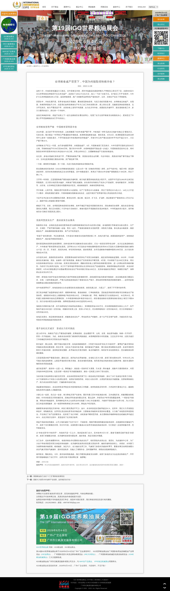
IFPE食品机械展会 (101, 561)
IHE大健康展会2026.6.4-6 (9, 45)
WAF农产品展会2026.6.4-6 (8, 52)
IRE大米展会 (90, 554)
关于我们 (129, 7)
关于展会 (54, 7)
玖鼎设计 (105, 580)
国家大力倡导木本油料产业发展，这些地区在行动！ (52, 480)
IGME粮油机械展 (105, 583)
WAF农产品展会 (85, 561)
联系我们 (98, 580)
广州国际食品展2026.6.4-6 (9, 60)
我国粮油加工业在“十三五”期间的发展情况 (48, 476)
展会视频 (161, 79)
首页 (44, 7)
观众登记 (161, 24)
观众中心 (79, 7)
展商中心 (67, 7)
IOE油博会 (46, 554)
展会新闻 (161, 63)
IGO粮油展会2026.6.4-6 (9, 37)
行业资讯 (45, 66)
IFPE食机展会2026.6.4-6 (9, 67)
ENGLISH (142, 7)
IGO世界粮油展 (42, 547)
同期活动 (104, 7)
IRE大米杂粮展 (92, 583)
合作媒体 (161, 74)
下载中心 (161, 48)
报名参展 (161, 19)
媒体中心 (116, 7)
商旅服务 (91, 7)
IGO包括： (74, 583)
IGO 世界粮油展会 (79, 580)
